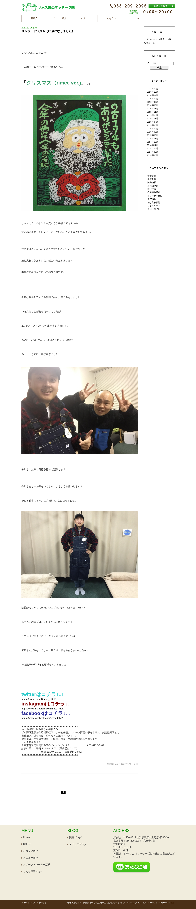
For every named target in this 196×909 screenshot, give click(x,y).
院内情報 (151, 182)
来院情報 (151, 199)
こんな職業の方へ (33, 871)
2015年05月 (152, 125)
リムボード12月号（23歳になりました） (48, 31)
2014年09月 (152, 148)
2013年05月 (152, 155)
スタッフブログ (77, 844)
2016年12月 (152, 92)
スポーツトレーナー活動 (36, 864)
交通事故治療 (153, 192)
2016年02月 (152, 105)
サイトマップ (29, 903)
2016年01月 (152, 108)
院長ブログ (75, 837)
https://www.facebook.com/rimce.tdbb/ (42, 718)
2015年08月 (152, 118)
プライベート (153, 206)
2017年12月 (152, 89)
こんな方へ (110, 18)
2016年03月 (152, 102)
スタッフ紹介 (30, 850)
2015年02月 (152, 135)
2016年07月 (152, 95)
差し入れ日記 (153, 202)
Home (26, 837)
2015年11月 (152, 112)
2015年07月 (152, 122)
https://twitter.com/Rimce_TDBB (38, 699)
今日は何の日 (153, 209)
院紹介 (34, 18)
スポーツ (85, 18)
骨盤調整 (151, 176)
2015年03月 (152, 132)
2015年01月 (152, 138)
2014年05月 (152, 152)
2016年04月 (152, 98)
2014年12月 (152, 142)
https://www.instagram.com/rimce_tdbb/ (42, 708)
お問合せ (42, 903)
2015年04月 (152, 128)
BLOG (136, 18)
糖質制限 (151, 179)
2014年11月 (152, 145)
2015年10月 (152, 115)
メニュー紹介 (59, 18)
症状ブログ (152, 189)
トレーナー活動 (154, 196)
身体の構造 (152, 186)
